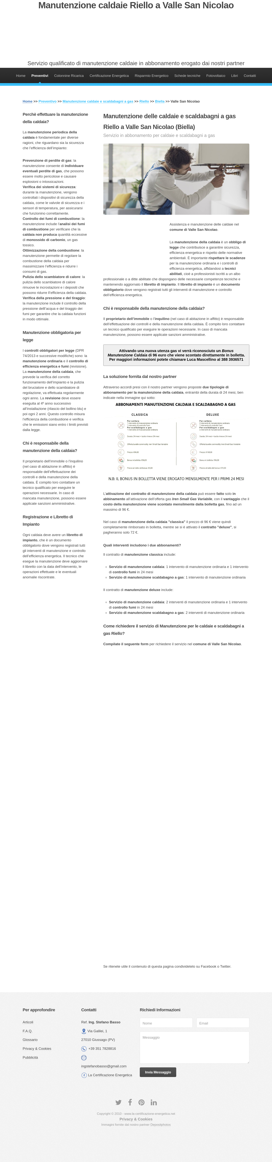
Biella (160, 101)
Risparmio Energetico (151, 76)
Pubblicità (30, 1057)
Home (21, 76)
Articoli (28, 1022)
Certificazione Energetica (109, 76)
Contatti (250, 76)
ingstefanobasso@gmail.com (104, 1066)
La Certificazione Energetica (110, 1075)
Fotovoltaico (215, 76)
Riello (144, 101)
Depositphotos (160, 1124)
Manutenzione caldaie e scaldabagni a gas (98, 101)
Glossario (30, 1040)
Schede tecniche (187, 76)
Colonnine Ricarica (69, 76)
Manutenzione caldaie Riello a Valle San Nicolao (136, 5)
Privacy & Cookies (37, 1049)
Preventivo (47, 101)
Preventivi (39, 76)
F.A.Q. (27, 1031)
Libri (234, 76)
